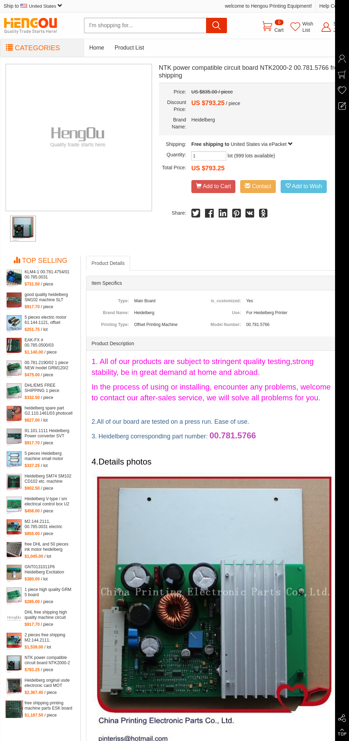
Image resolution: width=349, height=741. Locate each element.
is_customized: (226, 300)
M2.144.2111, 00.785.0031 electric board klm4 (43, 524)
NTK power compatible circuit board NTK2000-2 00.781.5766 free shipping (49, 660)
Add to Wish (303, 186)
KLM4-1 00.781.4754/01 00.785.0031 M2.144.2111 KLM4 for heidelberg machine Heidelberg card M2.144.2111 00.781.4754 (47, 274)
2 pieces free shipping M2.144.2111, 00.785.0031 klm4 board (47, 637)
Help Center (332, 6)
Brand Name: (116, 312)
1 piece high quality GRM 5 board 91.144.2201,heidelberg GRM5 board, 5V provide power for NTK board (48, 592)
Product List (129, 48)
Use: (236, 312)
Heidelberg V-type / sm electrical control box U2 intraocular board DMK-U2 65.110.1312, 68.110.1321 (49, 501)
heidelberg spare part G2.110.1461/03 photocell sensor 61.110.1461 (49, 411)
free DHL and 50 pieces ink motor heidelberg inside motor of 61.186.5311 (47, 547)
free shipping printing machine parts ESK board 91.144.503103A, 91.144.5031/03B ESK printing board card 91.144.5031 (49, 706)
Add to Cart (213, 186)
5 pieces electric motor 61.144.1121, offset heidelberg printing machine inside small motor (46, 320)
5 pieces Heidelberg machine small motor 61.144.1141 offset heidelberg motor (44, 456)
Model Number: (226, 324)
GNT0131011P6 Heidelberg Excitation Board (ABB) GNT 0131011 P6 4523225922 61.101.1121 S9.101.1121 (49, 569)
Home (96, 48)
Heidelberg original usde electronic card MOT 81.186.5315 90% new (47, 683)
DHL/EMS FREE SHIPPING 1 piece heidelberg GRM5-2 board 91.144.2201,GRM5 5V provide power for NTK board (49, 388)
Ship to (33, 6)
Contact (258, 186)
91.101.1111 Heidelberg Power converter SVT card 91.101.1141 (47, 433)
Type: (123, 300)
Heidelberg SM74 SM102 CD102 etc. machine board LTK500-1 (48, 479)
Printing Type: (115, 324)
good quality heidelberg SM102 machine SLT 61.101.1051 (46, 297)
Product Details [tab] (108, 263)
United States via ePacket (262, 144)
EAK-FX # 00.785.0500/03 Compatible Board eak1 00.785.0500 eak (46, 343)
